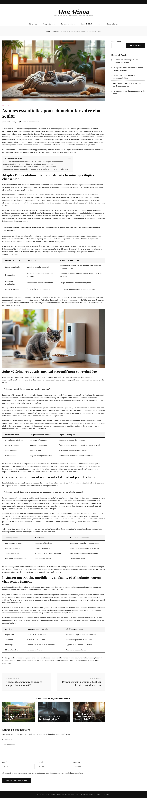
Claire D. (8, 122)
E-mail (41, 762)
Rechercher (116, 42)
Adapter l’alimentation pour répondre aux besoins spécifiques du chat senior (33, 162)
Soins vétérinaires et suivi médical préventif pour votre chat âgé (29, 164)
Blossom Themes (87, 794)
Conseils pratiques (68, 24)
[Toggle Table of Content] (68, 158)
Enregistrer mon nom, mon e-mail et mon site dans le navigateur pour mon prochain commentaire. (43, 773)
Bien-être (33, 24)
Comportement (48, 24)
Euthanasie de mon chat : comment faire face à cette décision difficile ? (86, 716)
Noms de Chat (86, 24)
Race (99, 24)
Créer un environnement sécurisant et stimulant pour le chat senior (30, 167)
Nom (4, 762)
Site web (76, 762)
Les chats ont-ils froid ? (49, 719)
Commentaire (7, 740)
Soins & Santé (112, 24)
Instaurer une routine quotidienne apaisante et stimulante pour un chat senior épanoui (38, 169)
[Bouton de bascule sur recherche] (143, 2)
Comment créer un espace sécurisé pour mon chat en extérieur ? (15, 716)
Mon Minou (73, 12)
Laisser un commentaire (30, 122)
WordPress (106, 794)
